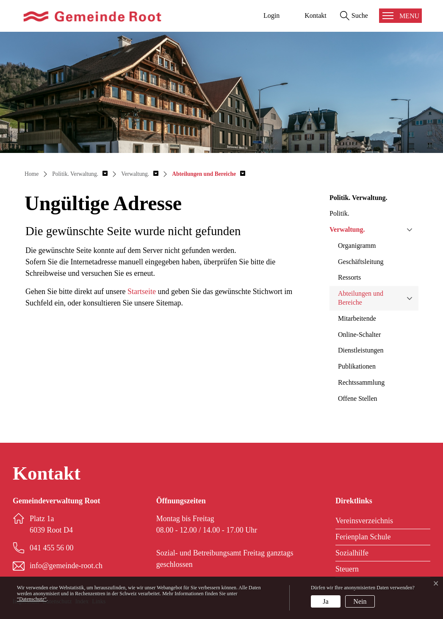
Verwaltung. (347, 229)
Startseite (141, 291)
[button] (80, 174)
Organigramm (357, 245)
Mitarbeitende (357, 318)
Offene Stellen (357, 398)
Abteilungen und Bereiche (360, 298)
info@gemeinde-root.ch (66, 565)
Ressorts (349, 277)
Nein (359, 601)
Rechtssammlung (361, 382)
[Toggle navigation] (400, 16)
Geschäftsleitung (361, 261)
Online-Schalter (359, 334)
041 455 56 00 (52, 548)
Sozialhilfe (351, 553)
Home (32, 174)
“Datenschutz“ (32, 599)
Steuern (347, 569)
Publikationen (357, 366)
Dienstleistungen (361, 350)
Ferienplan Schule (362, 537)
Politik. (339, 213)
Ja (325, 601)
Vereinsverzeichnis (364, 520)
